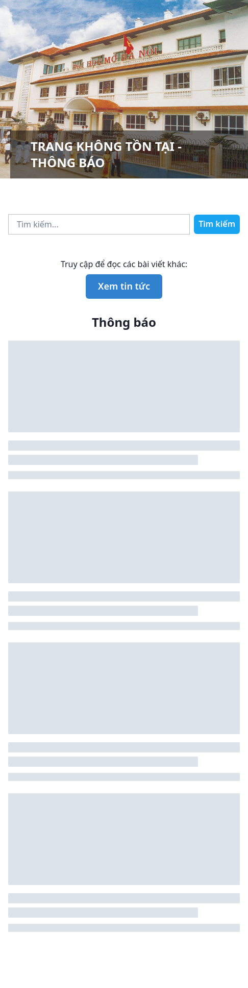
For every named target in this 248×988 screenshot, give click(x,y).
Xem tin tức (124, 286)
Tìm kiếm (217, 223)
